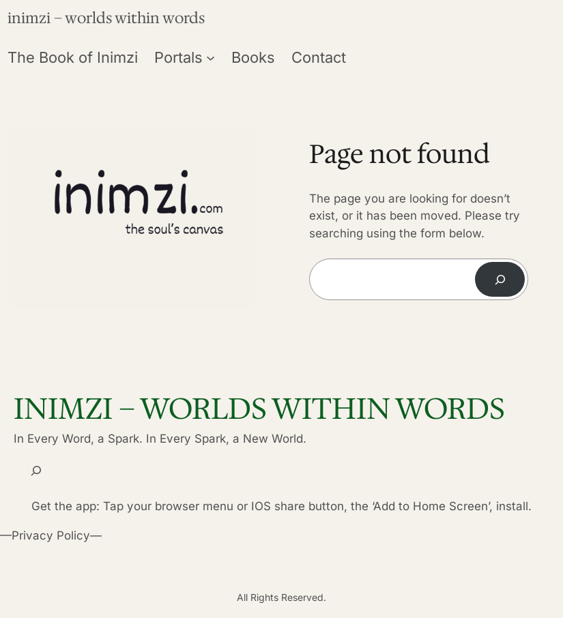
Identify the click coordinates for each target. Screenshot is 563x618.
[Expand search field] (36, 471)
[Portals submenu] (210, 57)
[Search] (500, 279)
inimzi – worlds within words (106, 18)
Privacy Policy (51, 535)
